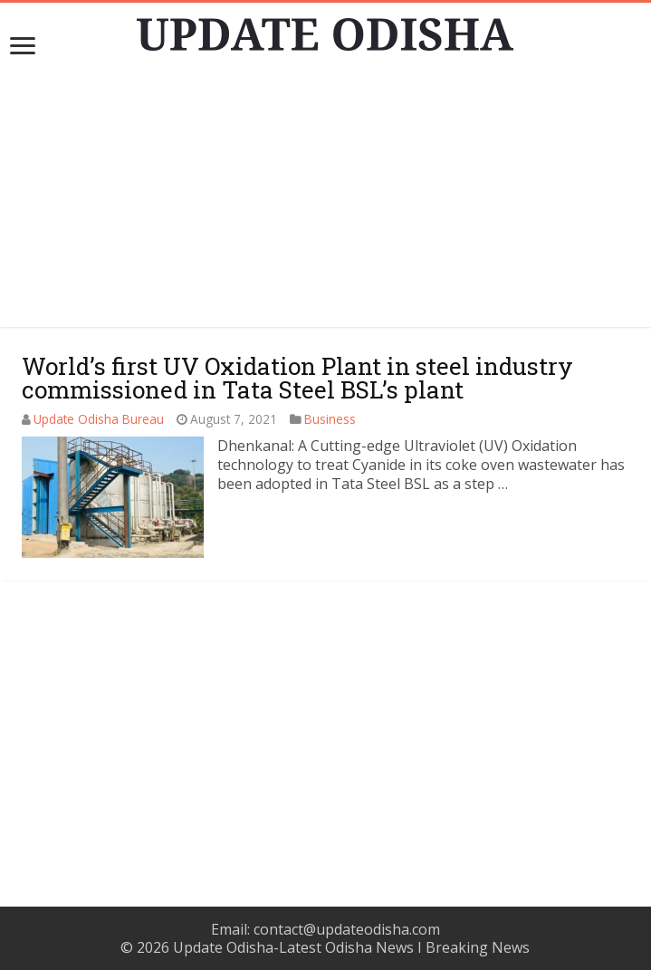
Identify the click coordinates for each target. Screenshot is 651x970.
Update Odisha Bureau (99, 418)
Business (330, 418)
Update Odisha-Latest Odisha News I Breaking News (351, 947)
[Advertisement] (326, 200)
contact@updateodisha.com (347, 929)
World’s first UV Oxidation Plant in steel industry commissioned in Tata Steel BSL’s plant (297, 378)
